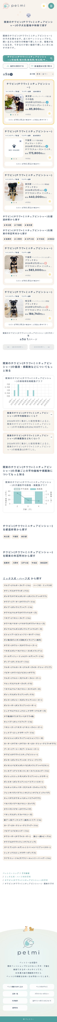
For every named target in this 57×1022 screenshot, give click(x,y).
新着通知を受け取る (41, 66)
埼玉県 (7, 536)
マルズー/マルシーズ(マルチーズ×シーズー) (22, 678)
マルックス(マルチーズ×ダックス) (18, 684)
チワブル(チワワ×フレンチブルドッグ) (20, 842)
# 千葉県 (18, 225)
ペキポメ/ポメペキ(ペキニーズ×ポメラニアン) (23, 651)
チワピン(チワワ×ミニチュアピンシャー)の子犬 (26, 880)
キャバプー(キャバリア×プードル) (18, 722)
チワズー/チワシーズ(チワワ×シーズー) (20, 645)
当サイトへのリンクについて (42, 1001)
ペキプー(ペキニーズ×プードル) (17, 618)
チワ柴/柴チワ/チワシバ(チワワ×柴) (19, 716)
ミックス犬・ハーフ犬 (16, 578)
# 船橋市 (7, 239)
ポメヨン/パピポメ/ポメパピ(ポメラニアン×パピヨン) (26, 765)
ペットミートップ (11, 873)
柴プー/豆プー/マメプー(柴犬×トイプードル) (22, 820)
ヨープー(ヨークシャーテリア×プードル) (21, 825)
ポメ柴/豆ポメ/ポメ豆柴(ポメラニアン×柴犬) (22, 640)
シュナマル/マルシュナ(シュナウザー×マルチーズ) (25, 711)
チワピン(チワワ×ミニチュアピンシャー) (28, 131)
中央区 (34, 563)
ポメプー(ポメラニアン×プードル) (18, 607)
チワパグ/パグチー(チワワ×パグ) (17, 809)
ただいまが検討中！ (28, 164)
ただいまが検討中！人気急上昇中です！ (28, 120)
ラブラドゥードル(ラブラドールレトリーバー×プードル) (27, 858)
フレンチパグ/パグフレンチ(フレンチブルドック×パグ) (27, 793)
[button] (10, 114)
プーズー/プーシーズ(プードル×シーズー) (21, 749)
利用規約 (15, 1001)
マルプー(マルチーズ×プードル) (17, 585)
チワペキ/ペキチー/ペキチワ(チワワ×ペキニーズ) (24, 624)
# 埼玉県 (7, 225)
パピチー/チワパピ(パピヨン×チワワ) (19, 673)
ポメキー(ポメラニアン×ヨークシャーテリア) (22, 760)
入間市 (15, 563)
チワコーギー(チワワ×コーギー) (17, 836)
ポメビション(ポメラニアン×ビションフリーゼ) (23, 738)
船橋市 (7, 563)
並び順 (32, 74)
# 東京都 (28, 225)
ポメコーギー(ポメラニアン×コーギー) (20, 705)
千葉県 (15, 536)
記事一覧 (15, 994)
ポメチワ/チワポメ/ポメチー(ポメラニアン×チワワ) (25, 596)
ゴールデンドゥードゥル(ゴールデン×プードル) (23, 656)
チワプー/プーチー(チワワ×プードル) (19, 602)
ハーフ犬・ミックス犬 (42, 585)
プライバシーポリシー (42, 994)
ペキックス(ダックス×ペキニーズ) (18, 814)
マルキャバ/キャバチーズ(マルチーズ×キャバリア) (25, 787)
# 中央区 (40, 239)
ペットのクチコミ (42, 987)
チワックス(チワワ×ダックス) (16, 591)
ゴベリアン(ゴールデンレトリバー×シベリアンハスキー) (27, 847)
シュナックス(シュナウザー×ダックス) (20, 853)
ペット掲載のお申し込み (15, 987)
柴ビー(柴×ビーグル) (42, 836)
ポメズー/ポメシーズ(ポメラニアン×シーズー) (23, 700)
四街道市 (44, 563)
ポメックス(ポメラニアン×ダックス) (19, 694)
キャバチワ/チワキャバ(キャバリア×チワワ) (22, 798)
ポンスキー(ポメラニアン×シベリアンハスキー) (23, 782)
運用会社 (15, 1008)
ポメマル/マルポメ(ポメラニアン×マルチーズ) (23, 629)
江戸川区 (24, 563)
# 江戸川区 (29, 239)
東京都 (24, 536)
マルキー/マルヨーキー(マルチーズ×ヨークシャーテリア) (27, 667)
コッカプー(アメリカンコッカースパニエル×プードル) (26, 771)
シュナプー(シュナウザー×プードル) (19, 733)
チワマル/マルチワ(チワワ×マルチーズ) (20, 613)
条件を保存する (15, 66)
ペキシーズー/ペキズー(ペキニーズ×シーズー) (23, 727)
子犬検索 (26, 873)
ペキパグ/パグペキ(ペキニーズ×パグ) (19, 804)
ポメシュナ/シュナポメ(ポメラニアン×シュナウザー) (26, 776)
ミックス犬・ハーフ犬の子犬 (18, 877)
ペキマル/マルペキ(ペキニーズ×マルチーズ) (22, 689)
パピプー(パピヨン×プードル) (16, 831)
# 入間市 (18, 239)
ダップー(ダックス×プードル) (16, 662)
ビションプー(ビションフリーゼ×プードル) (22, 634)
